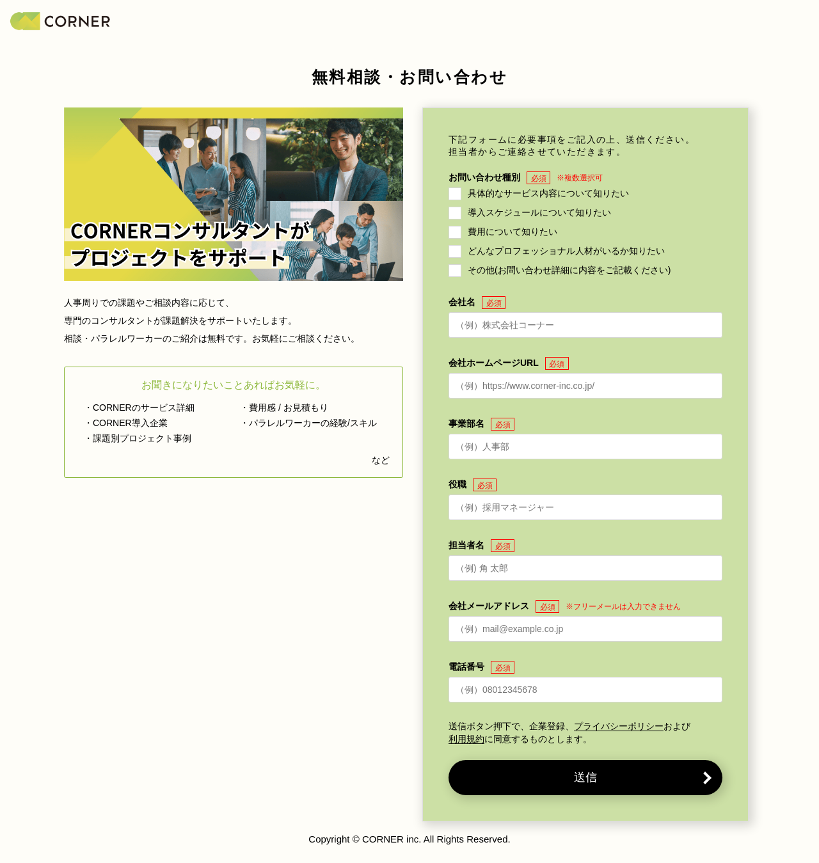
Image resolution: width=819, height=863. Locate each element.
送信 (585, 777)
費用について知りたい (512, 231)
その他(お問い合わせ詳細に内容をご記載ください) (569, 270)
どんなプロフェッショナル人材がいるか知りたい (566, 251)
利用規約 (466, 739)
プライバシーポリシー (619, 726)
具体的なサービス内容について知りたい (548, 193)
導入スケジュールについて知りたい (539, 212)
